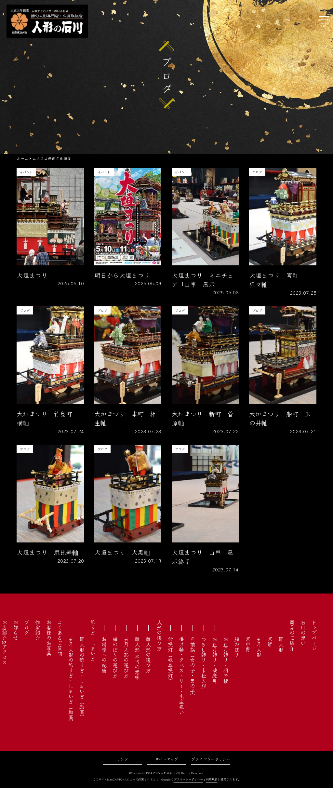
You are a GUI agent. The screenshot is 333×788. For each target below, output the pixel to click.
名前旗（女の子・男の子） (192, 667)
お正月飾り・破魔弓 (215, 659)
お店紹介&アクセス (4, 642)
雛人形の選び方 (148, 654)
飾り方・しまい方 (93, 640)
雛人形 (281, 644)
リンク (122, 759)
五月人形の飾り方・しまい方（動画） (71, 680)
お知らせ (16, 630)
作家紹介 (38, 630)
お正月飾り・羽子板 (226, 659)
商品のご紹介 (292, 635)
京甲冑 (248, 644)
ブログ (27, 627)
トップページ (314, 635)
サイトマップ (166, 759)
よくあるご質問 (60, 638)
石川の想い (303, 633)
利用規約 (212, 779)
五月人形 (259, 646)
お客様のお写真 (49, 638)
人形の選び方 (159, 635)
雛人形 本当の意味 (137, 658)
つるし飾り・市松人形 (203, 662)
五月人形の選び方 (126, 657)
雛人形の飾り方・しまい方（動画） (82, 678)
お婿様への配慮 (104, 654)
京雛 (270, 641)
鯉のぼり (237, 646)
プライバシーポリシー (210, 759)
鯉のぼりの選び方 (115, 657)
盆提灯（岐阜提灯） (170, 659)
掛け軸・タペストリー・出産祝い (181, 675)
